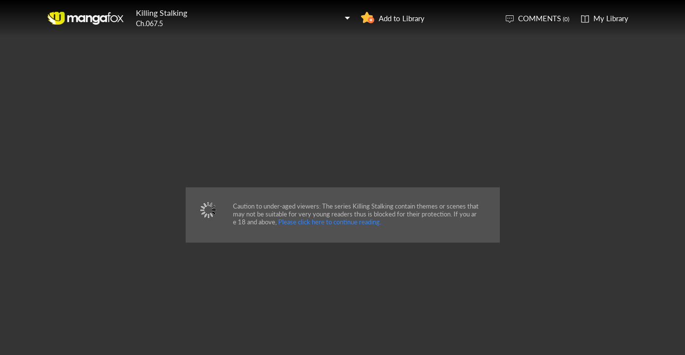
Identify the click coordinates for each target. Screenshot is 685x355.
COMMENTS (543, 18)
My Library (610, 18)
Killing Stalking (161, 12)
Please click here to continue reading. (329, 222)
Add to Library (401, 18)
